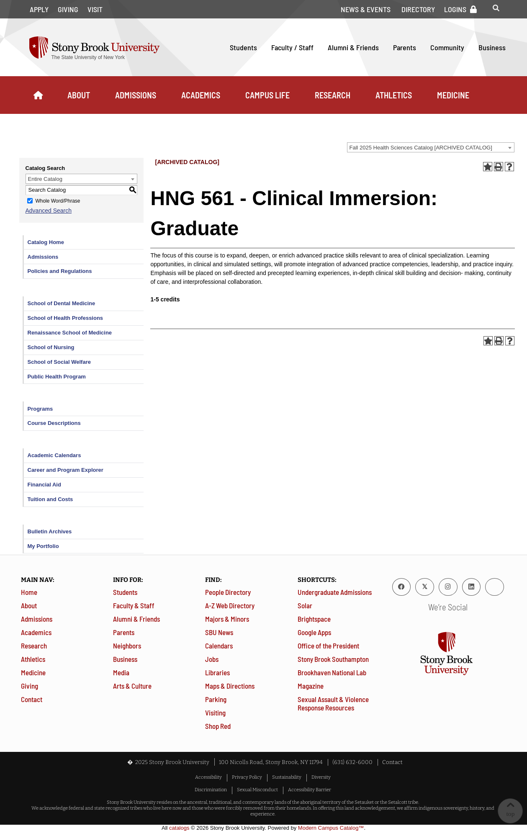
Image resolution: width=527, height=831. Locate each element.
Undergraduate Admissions (335, 592)
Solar (305, 605)
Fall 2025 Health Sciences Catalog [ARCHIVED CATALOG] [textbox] (421, 147)
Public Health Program (57, 376)
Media (121, 672)
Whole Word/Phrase (57, 201)
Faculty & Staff (133, 605)
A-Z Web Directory (230, 605)
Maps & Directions (230, 686)
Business (492, 47)
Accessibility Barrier (309, 789)
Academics (200, 95)
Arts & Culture (132, 686)
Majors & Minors (227, 619)
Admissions (135, 95)
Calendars (219, 645)
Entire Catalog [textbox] (45, 179)
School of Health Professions (65, 318)
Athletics (393, 95)
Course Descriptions (54, 423)
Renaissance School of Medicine (70, 332)
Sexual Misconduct (257, 789)
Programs (40, 409)
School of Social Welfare (59, 362)
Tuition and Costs (50, 499)
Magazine (311, 686)
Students (243, 47)
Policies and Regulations (60, 271)
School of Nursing (51, 347)
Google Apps (314, 632)
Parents (404, 47)
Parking (215, 699)
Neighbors (127, 645)
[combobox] (430, 147)
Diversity (321, 777)
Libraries (217, 672)
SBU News (219, 632)
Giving (68, 9)
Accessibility (208, 777)
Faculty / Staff (292, 47)
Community (447, 47)
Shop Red (218, 726)
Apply (39, 9)
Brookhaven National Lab (332, 672)
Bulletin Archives (50, 531)
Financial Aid (44, 484)
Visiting (215, 712)
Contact (31, 699)
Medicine (453, 95)
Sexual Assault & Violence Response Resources (333, 703)
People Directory (228, 592)
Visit (95, 9)
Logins (455, 9)
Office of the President (328, 645)
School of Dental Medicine (61, 303)
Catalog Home (46, 242)
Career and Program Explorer (65, 470)
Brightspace (314, 619)
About (78, 95)
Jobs (212, 659)
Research (332, 95)
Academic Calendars (54, 455)
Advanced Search (49, 210)
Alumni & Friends (353, 47)
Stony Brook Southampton (333, 659)
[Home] (38, 95)
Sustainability (286, 777)
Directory (418, 9)
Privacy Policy (247, 777)
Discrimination (211, 789)
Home (29, 592)
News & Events (366, 9)
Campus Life (267, 95)
